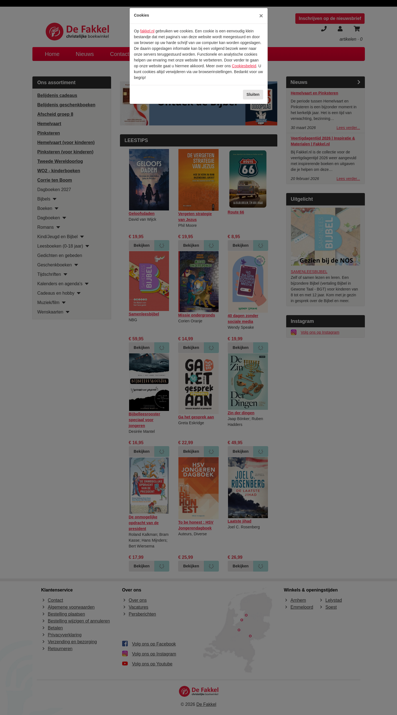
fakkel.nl (147, 31)
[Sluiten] (261, 16)
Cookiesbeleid (244, 66)
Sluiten (253, 94)
